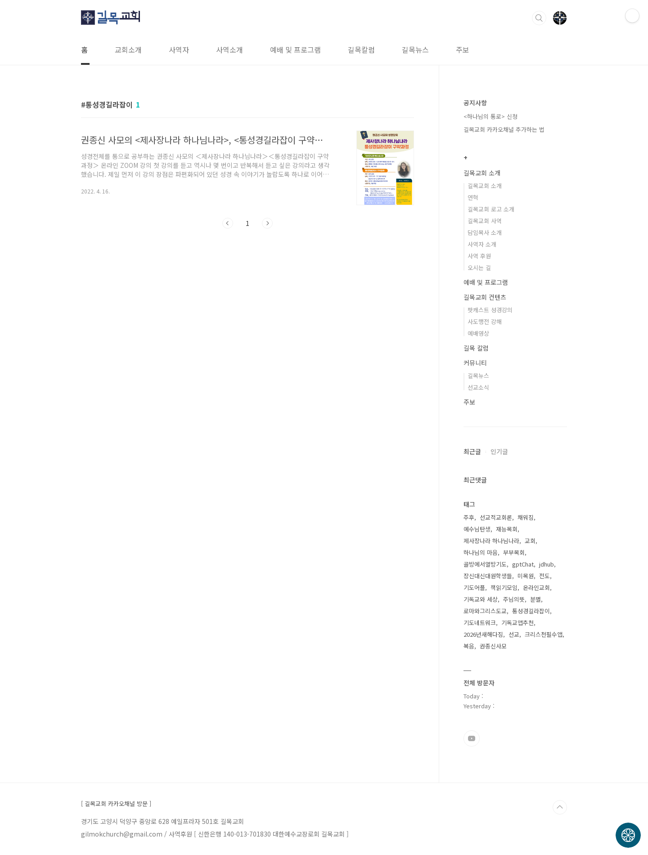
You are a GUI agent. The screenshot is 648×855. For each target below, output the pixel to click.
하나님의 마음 (481, 552)
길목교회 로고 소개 (491, 209)
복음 (469, 646)
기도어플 (474, 587)
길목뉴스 (415, 49)
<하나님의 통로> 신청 (491, 116)
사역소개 (229, 49)
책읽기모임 (504, 587)
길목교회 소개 (482, 172)
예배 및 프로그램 (295, 49)
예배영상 (478, 333)
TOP (560, 807)
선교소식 (478, 387)
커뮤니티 (475, 362)
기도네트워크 (480, 622)
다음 (267, 223)
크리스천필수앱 (543, 634)
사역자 (179, 49)
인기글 (499, 451)
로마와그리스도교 (485, 611)
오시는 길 (479, 267)
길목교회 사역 (485, 220)
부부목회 (514, 552)
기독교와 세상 (481, 599)
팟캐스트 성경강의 (490, 310)
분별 (535, 599)
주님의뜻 (514, 599)
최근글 (472, 451)
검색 (539, 18)
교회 (530, 540)
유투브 (472, 738)
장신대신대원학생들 (488, 576)
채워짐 (526, 517)
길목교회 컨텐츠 (485, 297)
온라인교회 (536, 587)
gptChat (523, 564)
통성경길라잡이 (531, 611)
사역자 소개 (482, 244)
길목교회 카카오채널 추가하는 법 (504, 129)
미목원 (526, 576)
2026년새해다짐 (483, 634)
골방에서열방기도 (485, 564)
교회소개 (128, 49)
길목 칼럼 (476, 347)
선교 (513, 634)
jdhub (546, 564)
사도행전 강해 (485, 321)
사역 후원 (479, 256)
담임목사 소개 (485, 232)
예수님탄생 (477, 529)
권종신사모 (493, 646)
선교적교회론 (496, 517)
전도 (544, 576)
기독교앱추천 (517, 622)
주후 (469, 517)
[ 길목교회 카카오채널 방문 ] (116, 803)
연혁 (473, 197)
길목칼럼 (361, 49)
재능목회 (507, 529)
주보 (462, 49)
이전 (227, 223)
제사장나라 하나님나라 (491, 540)
